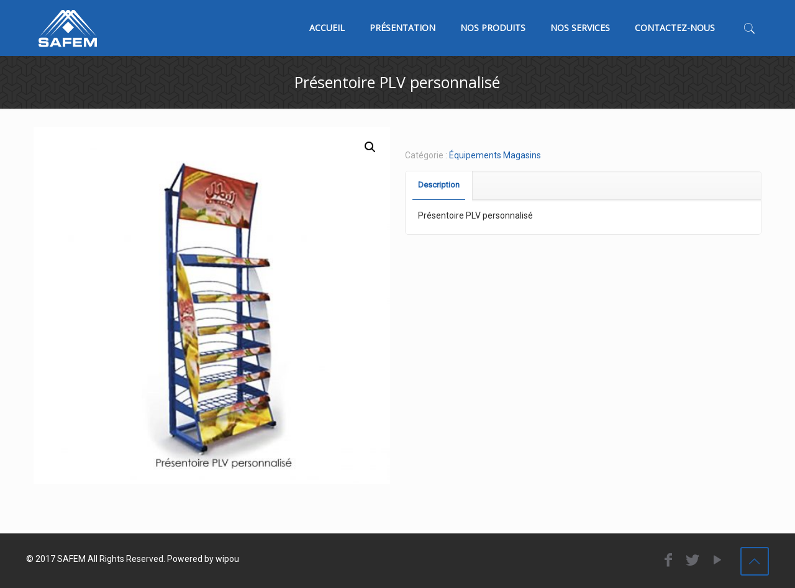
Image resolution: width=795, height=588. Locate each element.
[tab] (439, 185)
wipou (227, 559)
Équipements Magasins (495, 155)
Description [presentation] (439, 184)
